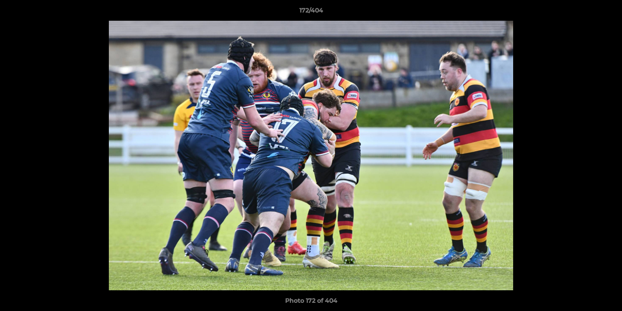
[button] (606, 12)
